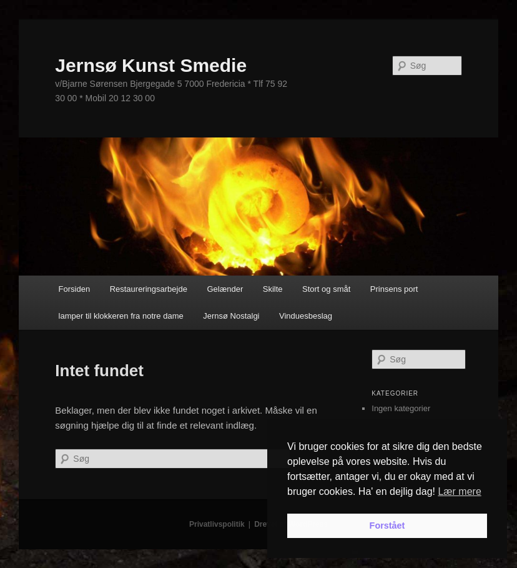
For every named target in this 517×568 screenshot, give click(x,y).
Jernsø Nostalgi (231, 316)
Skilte (273, 289)
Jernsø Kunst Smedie (151, 65)
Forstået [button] (387, 526)
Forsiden (75, 289)
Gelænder (225, 289)
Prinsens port (394, 289)
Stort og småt (326, 289)
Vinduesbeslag (305, 316)
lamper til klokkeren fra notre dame (121, 316)
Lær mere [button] (459, 491)
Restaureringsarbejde (148, 289)
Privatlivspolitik (217, 524)
